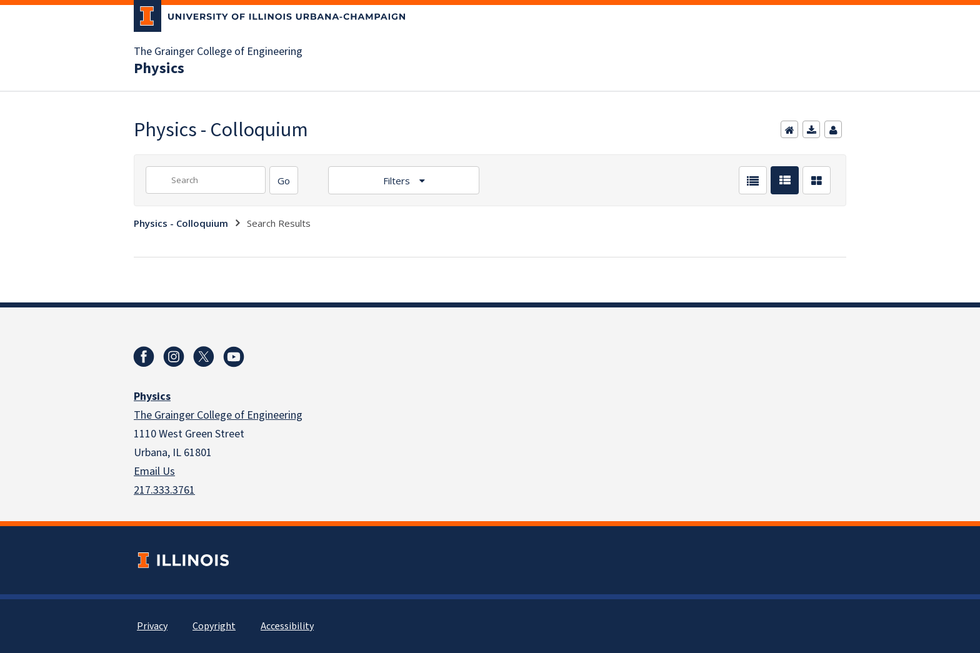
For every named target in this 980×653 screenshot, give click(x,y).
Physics (159, 68)
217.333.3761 (164, 490)
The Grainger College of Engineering (218, 51)
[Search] (283, 180)
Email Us (154, 471)
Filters (397, 180)
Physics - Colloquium (181, 223)
